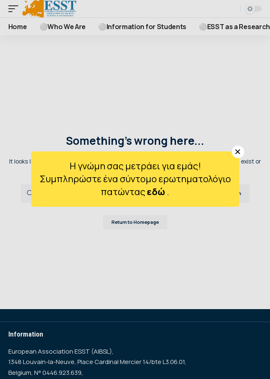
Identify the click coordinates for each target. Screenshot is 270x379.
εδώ (157, 192)
